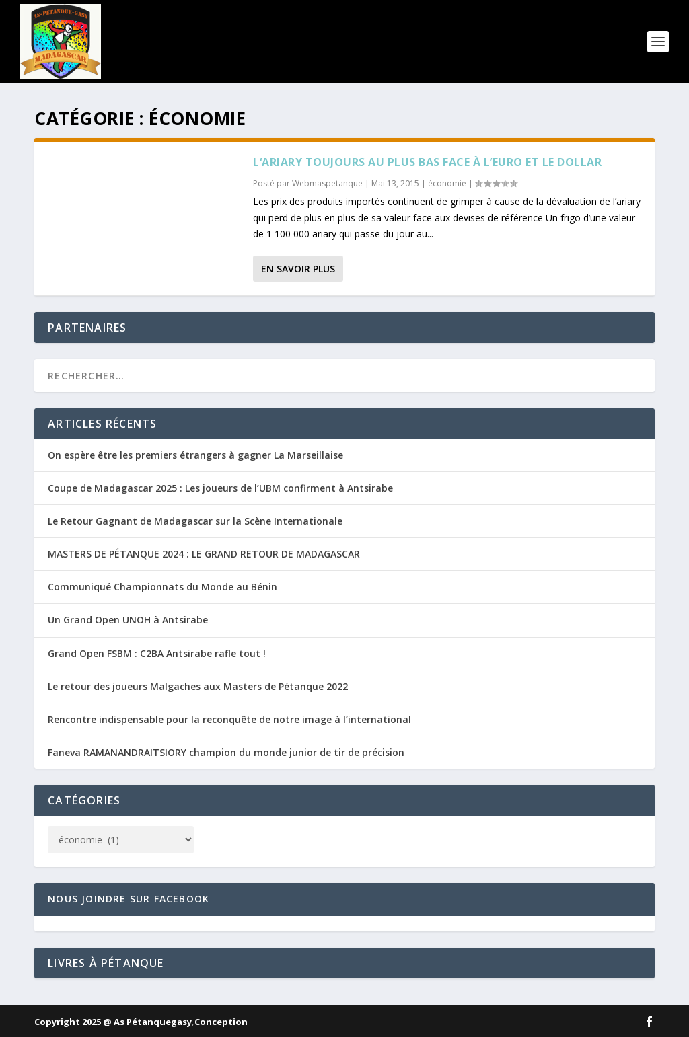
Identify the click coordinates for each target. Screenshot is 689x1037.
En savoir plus (298, 268)
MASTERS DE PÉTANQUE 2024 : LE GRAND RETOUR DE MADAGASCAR (204, 553)
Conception (221, 1021)
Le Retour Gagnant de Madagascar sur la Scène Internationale (195, 520)
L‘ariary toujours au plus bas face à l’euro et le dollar (427, 162)
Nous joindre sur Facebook (128, 898)
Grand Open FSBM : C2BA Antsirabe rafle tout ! (157, 653)
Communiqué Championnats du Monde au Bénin (162, 586)
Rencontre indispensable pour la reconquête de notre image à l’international (229, 719)
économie (447, 183)
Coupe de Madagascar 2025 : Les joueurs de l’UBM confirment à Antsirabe (220, 488)
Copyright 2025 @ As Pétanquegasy (113, 1021)
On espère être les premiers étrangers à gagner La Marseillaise (195, 455)
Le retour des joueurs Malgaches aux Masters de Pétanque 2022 (198, 686)
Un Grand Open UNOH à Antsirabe (128, 619)
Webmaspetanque (327, 183)
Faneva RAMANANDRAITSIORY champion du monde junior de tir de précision (226, 752)
